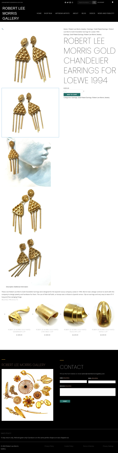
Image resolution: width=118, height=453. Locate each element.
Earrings (90, 29)
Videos (92, 13)
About (75, 13)
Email (93, 378)
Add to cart (72, 94)
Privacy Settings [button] (108, 446)
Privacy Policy (49, 446)
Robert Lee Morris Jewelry (77, 29)
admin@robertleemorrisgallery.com (93, 374)
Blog (84, 13)
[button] (30, 29)
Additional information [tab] (21, 287)
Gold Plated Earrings (101, 29)
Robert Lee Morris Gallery (13, 13)
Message (65, 386)
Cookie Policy (68, 446)
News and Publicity (106, 13)
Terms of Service (88, 446)
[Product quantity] (74, 91)
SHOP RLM (48, 13)
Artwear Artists (62, 13)
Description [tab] (9, 287)
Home (39, 13)
